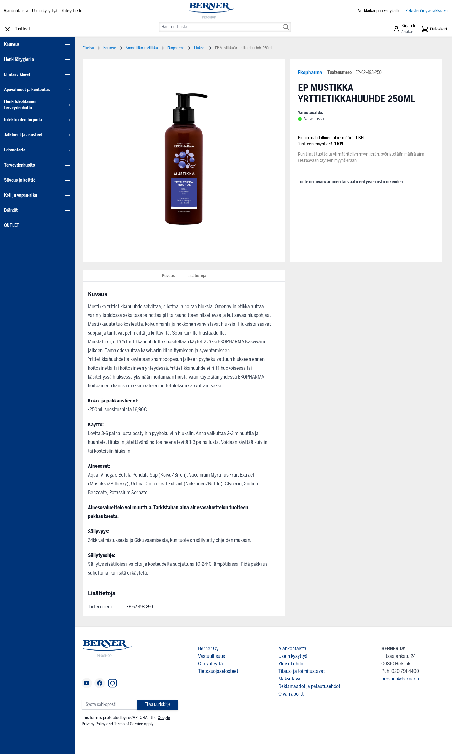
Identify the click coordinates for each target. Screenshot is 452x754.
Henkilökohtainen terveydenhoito (20, 105)
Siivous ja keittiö (19, 180)
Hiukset (200, 48)
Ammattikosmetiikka (142, 48)
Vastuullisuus (211, 656)
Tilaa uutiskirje (157, 704)
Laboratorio (14, 150)
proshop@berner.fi (400, 679)
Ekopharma (310, 72)
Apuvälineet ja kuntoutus (27, 89)
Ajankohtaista (16, 11)
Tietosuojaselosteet (218, 671)
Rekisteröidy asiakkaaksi (426, 11)
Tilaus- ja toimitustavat (301, 671)
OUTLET (11, 225)
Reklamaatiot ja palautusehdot (309, 686)
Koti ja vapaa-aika (20, 195)
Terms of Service (128, 724)
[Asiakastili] (405, 29)
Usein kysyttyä (44, 11)
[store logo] (211, 11)
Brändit (11, 210)
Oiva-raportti (291, 694)
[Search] (286, 22)
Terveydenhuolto (19, 165)
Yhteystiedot (72, 11)
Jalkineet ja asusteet (23, 135)
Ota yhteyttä (210, 664)
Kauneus (12, 44)
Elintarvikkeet (17, 74)
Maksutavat (290, 679)
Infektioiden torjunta (23, 120)
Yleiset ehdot (291, 664)
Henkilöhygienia (19, 59)
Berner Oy (208, 649)
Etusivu (88, 48)
